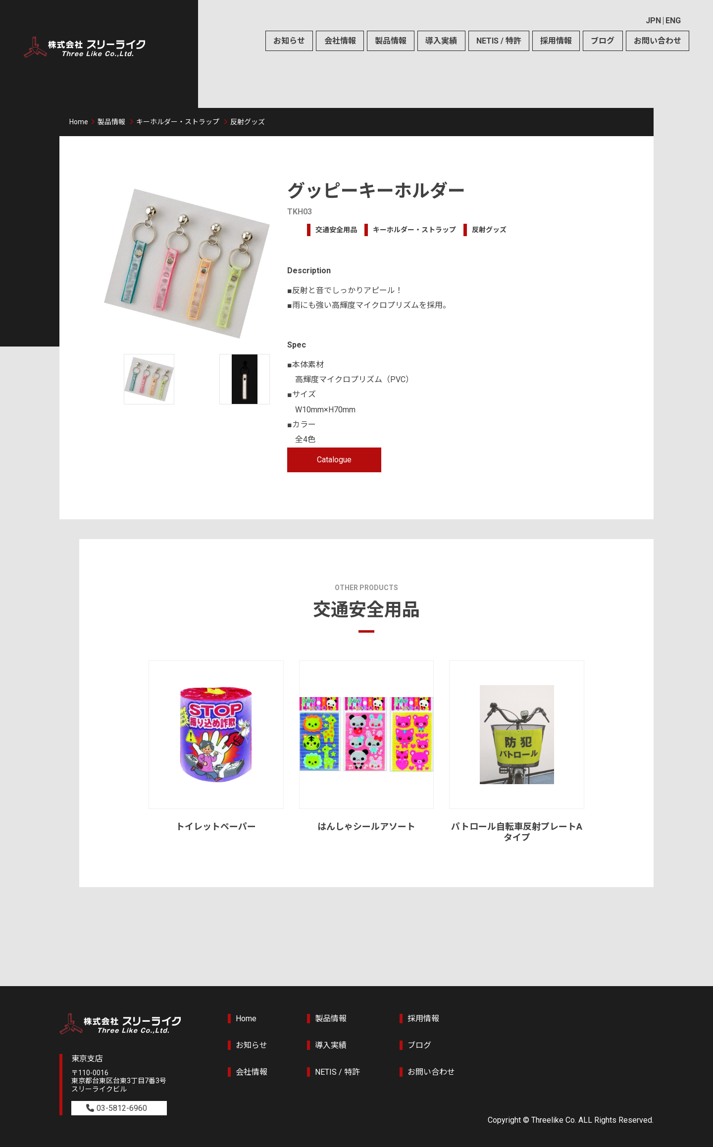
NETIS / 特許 (498, 41)
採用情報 (556, 41)
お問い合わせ (657, 41)
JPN (653, 20)
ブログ (602, 41)
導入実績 (441, 41)
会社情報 (340, 41)
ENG (673, 20)
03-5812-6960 (122, 1108)
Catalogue (334, 459)
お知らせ (289, 41)
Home (78, 122)
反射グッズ (247, 122)
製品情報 (391, 41)
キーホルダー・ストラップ (177, 122)
